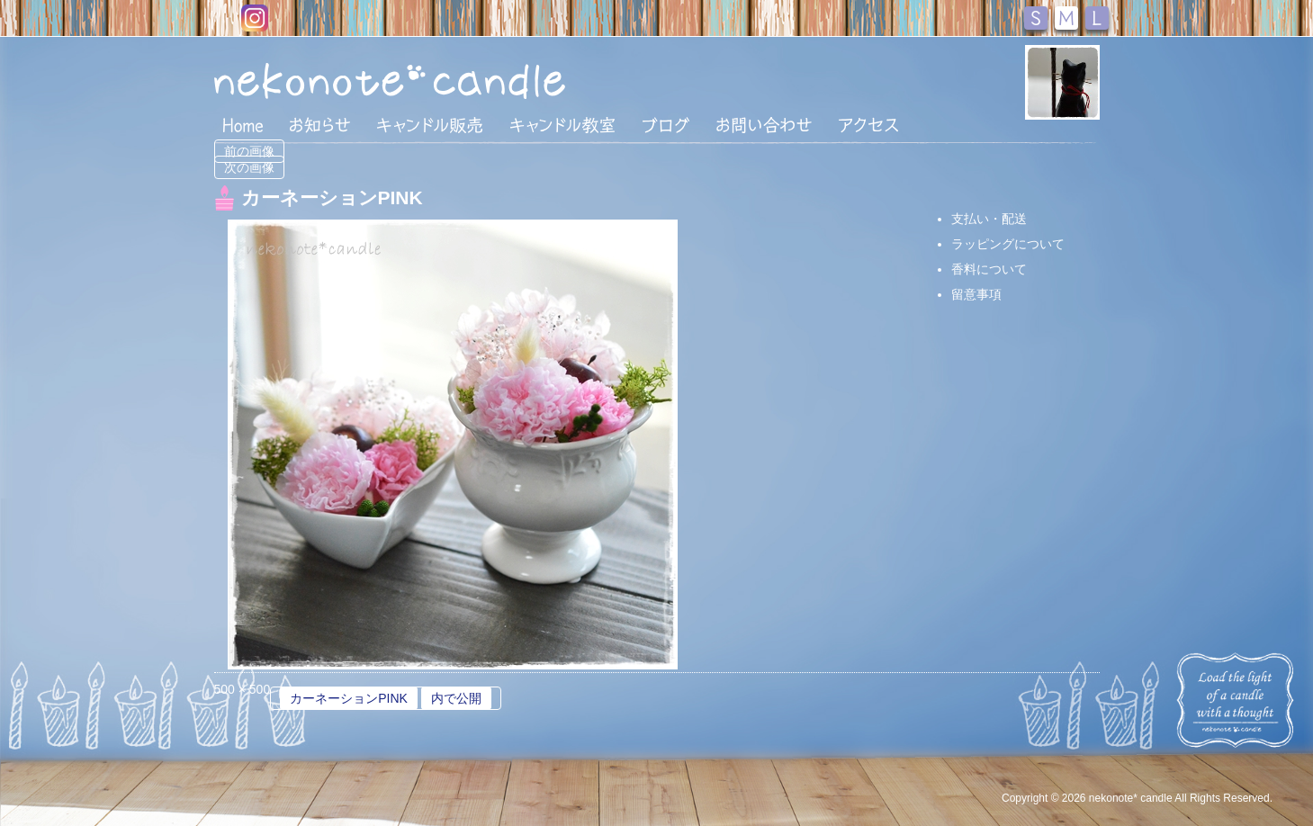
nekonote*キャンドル (444, 80)
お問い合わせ (764, 125)
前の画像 (249, 151)
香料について (989, 269)
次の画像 (249, 167)
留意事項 (976, 294)
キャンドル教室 (562, 125)
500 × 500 (242, 689)
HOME (243, 124)
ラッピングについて (1008, 244)
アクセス (868, 125)
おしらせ (320, 125)
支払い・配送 (989, 218)
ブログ (666, 125)
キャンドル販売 (429, 125)
